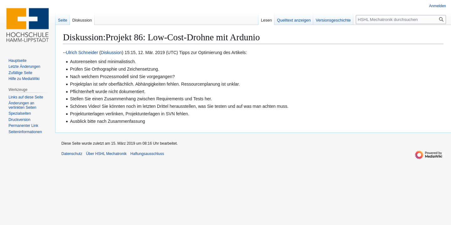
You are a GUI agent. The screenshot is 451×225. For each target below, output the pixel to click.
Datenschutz (71, 154)
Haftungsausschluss (147, 154)
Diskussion (111, 52)
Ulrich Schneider (82, 52)
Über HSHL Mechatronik (106, 154)
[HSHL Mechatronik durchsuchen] (401, 19)
